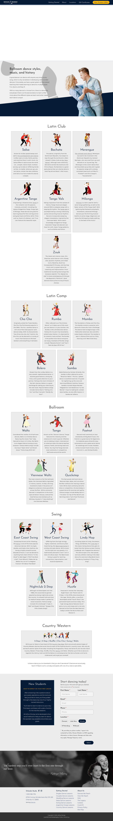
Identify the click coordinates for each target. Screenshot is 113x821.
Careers (80, 803)
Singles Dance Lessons (64, 793)
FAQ (79, 798)
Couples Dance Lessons (64, 796)
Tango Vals (64, 209)
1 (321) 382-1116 (31, 794)
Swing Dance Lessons (64, 803)
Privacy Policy (82, 807)
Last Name (82, 690)
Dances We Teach (84, 793)
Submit (89, 742)
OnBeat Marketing (64, 817)
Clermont (64, 721)
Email (62, 699)
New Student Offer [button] (101, 2)
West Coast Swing (61, 546)
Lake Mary (73, 721)
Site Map (81, 810)
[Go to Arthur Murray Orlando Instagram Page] (41, 791)
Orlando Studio (31, 791)
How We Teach (83, 796)
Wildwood (76, 726)
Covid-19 (81, 805)
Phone (63, 708)
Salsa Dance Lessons (63, 800)
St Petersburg (66, 726)
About (64, 2)
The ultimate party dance (83, 153)
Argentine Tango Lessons (65, 805)
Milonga (79, 202)
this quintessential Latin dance (27, 155)
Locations (72, 2)
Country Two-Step (58, 644)
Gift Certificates (84, 2)
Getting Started (53, 2)
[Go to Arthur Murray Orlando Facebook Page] (38, 791)
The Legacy (82, 800)
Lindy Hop (94, 543)
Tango (35, 202)
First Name (64, 690)
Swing (18, 543)
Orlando (82, 721)
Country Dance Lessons (64, 807)
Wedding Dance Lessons (65, 798)
